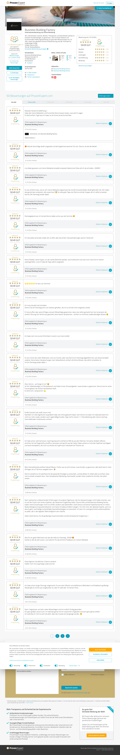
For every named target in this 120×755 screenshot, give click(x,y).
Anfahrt (29, 63)
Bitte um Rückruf (70, 675)
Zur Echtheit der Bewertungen (14, 62)
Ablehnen (100, 746)
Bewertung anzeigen (79, 66)
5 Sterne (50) (31, 102)
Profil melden (29, 702)
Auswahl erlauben (100, 740)
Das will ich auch (99, 3)
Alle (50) (13, 102)
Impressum (12, 746)
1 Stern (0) (106, 102)
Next (75, 58)
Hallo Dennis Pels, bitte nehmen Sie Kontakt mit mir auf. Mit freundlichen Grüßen (37, 677)
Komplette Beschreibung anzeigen (36, 49)
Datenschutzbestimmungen (25, 746)
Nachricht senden (71, 687)
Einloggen (109, 3)
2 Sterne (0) (87, 102)
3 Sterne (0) (69, 102)
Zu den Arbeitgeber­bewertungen (14, 78)
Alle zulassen (100, 735)
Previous (50, 58)
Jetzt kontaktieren (104, 8)
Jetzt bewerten (14, 68)
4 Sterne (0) (50, 102)
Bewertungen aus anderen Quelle (14, 56)
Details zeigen (73, 751)
